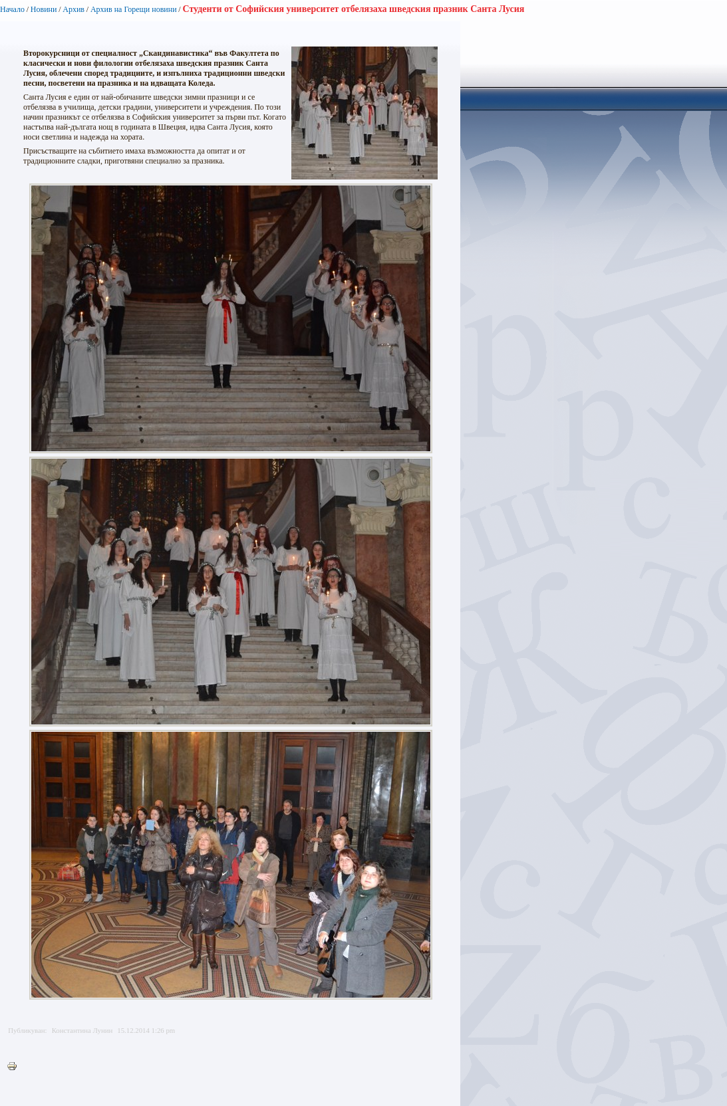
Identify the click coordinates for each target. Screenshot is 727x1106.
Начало (12, 9)
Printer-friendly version (15, 1067)
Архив (73, 9)
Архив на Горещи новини (133, 9)
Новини (44, 9)
